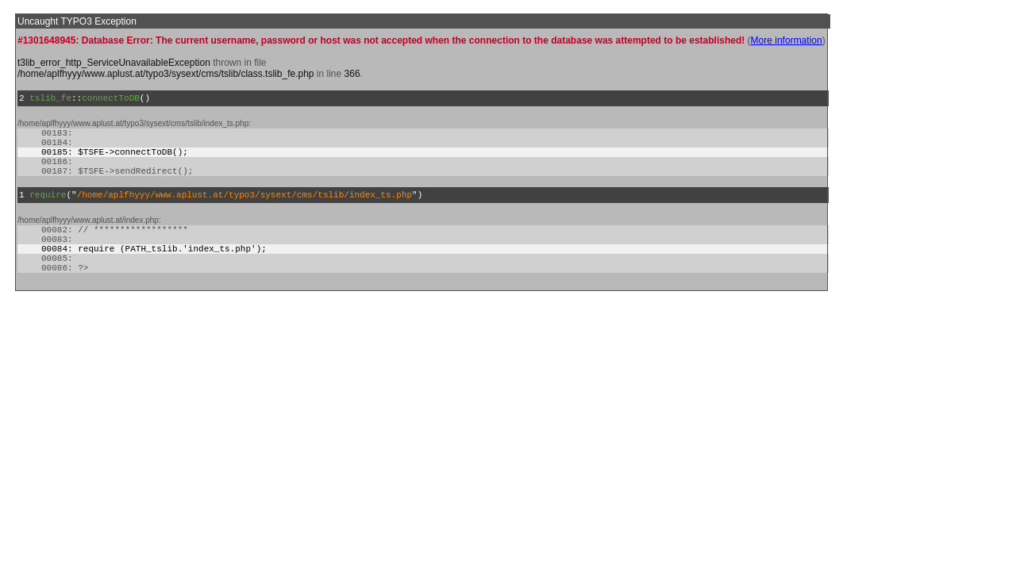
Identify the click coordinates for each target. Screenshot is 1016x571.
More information (786, 40)
